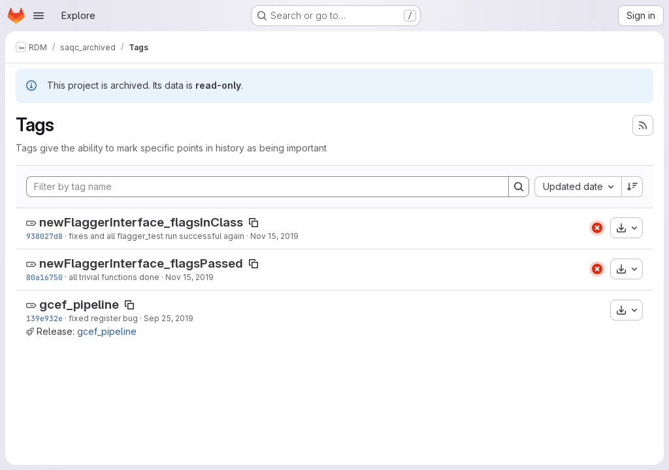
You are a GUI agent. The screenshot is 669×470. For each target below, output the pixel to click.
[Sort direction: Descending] (632, 186)
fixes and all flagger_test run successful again (156, 236)
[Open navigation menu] (38, 15)
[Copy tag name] (253, 222)
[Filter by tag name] (267, 186)
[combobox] (577, 186)
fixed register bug (103, 318)
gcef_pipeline (79, 304)
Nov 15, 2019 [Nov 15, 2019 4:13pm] (274, 236)
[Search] (518, 186)
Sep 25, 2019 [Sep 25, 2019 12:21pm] (168, 318)
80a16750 (44, 277)
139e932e (44, 318)
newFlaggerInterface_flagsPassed (141, 263)
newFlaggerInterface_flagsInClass (141, 222)
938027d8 (44, 236)
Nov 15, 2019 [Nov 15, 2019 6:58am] (189, 277)
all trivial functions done (114, 277)
